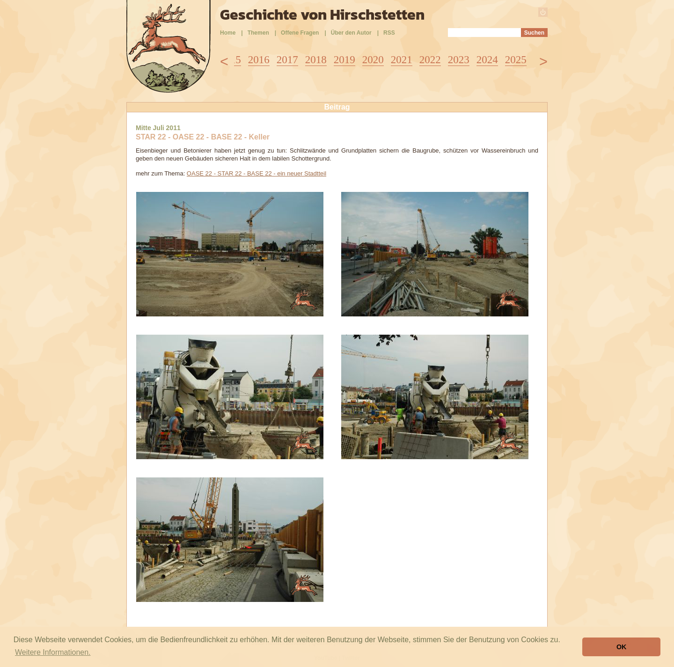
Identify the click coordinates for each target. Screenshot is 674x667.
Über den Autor (351, 32)
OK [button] (621, 647)
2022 (430, 60)
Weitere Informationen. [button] (53, 652)
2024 (487, 60)
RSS (389, 32)
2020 (373, 60)
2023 (458, 60)
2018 (316, 60)
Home (227, 32)
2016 (259, 60)
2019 (344, 60)
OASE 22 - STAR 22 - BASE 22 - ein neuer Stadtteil (256, 173)
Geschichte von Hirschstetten (322, 14)
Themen (258, 32)
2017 (287, 60)
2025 (516, 60)
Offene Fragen (300, 32)
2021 (401, 60)
